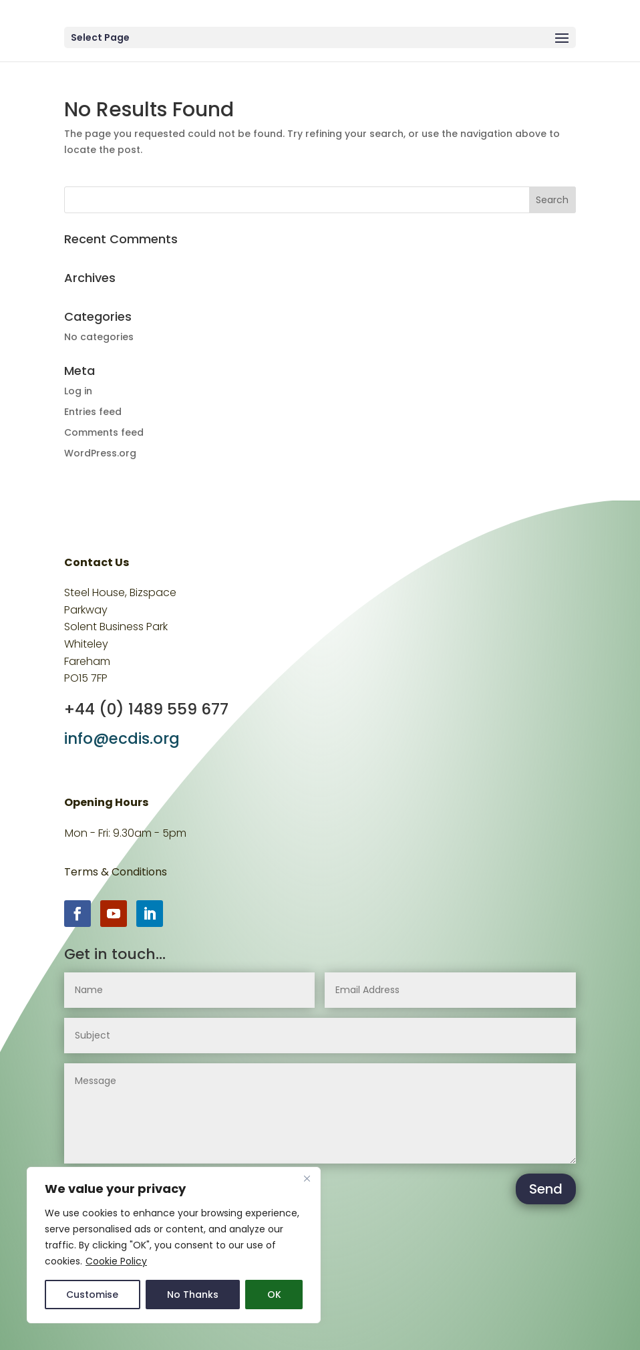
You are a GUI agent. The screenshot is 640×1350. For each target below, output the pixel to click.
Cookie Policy (116, 1261)
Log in (78, 391)
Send (546, 1189)
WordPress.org (100, 453)
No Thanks (192, 1294)
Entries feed (93, 411)
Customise (92, 1294)
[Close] (307, 1178)
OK (274, 1294)
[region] (174, 1245)
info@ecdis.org (122, 738)
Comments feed (104, 432)
